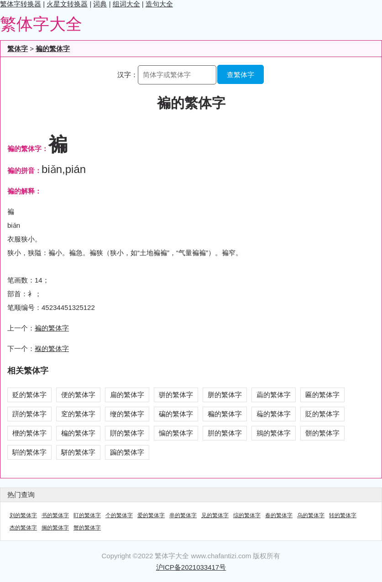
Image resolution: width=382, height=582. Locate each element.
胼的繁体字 (225, 394)
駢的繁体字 (78, 452)
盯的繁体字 (87, 515)
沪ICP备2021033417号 (191, 567)
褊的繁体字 (53, 48)
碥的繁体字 (176, 414)
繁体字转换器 (20, 4)
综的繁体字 (247, 515)
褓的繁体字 (52, 348)
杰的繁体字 (23, 527)
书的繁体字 (55, 515)
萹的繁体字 (273, 394)
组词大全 (126, 4)
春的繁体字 (279, 515)
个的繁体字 (119, 515)
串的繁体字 (183, 515)
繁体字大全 (41, 24)
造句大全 (159, 4)
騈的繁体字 (29, 452)
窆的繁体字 (78, 414)
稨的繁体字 (225, 414)
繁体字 (17, 48)
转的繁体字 (342, 515)
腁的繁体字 (225, 433)
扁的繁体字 (127, 394)
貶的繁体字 (322, 414)
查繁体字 (240, 75)
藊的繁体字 (273, 414)
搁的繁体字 (55, 527)
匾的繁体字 (322, 394)
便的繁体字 (78, 394)
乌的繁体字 (310, 515)
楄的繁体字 (78, 433)
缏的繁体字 (127, 414)
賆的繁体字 (127, 433)
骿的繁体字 (322, 433)
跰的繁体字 (29, 414)
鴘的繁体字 (273, 433)
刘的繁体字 (23, 515)
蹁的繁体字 (127, 452)
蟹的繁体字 (87, 527)
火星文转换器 (67, 4)
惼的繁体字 (176, 433)
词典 (100, 4)
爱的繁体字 (151, 515)
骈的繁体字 (176, 394)
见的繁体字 (215, 515)
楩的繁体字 (29, 433)
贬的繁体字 (29, 394)
